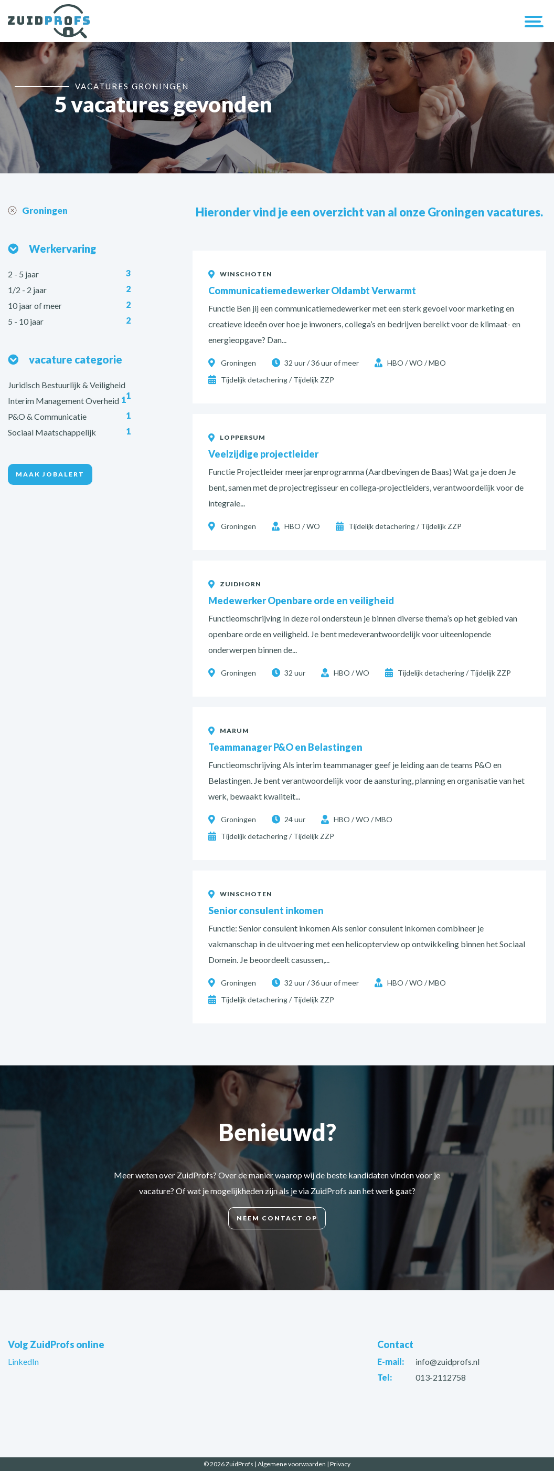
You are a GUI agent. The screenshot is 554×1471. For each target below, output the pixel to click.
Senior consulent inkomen (266, 910)
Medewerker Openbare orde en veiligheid (301, 600)
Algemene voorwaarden (292, 1464)
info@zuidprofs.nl (448, 1361)
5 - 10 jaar (26, 322)
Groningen (46, 210)
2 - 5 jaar (24, 274)
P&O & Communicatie (48, 417)
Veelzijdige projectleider (263, 454)
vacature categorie (75, 360)
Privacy (340, 1464)
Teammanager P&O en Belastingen (285, 747)
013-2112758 (441, 1377)
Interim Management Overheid (64, 401)
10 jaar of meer (35, 306)
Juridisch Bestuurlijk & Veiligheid (67, 385)
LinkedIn (23, 1361)
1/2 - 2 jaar (28, 290)
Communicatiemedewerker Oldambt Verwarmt (312, 290)
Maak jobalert (50, 475)
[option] (277, 107)
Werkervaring (62, 249)
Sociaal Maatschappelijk (53, 433)
